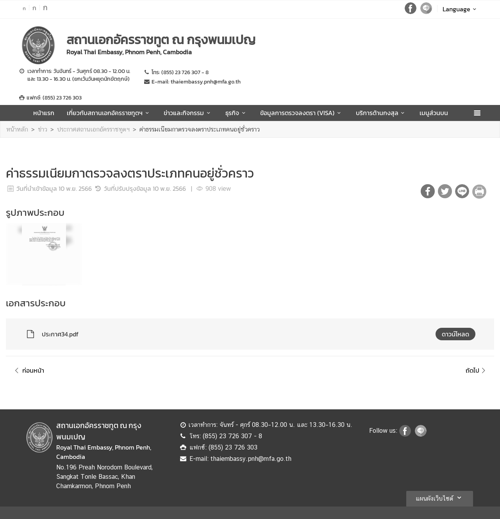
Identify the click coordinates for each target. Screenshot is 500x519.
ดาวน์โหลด (455, 334)
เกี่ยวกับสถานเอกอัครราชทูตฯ (109, 112)
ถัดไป (477, 370)
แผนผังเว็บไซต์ (440, 497)
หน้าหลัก (17, 129)
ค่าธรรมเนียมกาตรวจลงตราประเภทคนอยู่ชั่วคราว (199, 129)
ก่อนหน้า (28, 370)
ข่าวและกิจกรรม (188, 112)
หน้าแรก (43, 112)
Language (461, 9)
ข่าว (42, 129)
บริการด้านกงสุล (381, 112)
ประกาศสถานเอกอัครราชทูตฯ (93, 129)
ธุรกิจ (236, 112)
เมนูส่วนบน (434, 112)
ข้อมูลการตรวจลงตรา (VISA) (301, 112)
